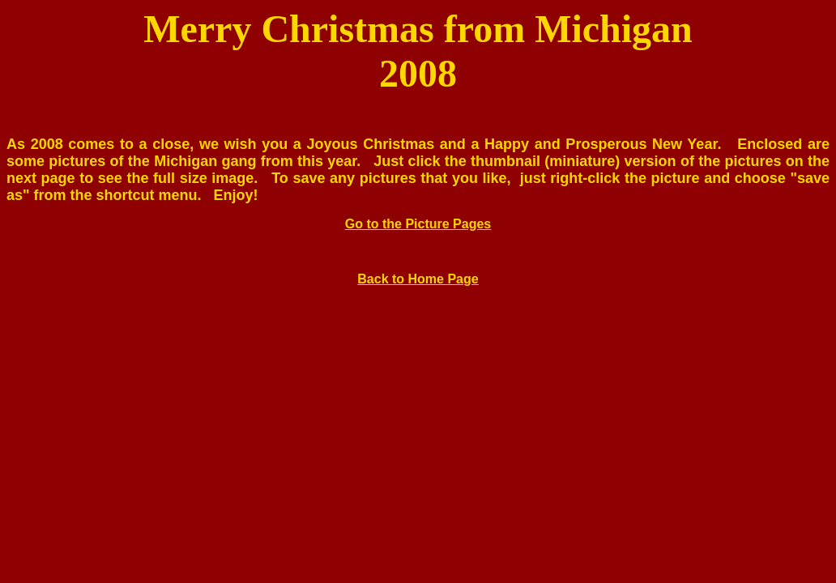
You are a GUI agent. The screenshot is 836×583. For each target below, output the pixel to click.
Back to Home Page (417, 279)
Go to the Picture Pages (418, 224)
